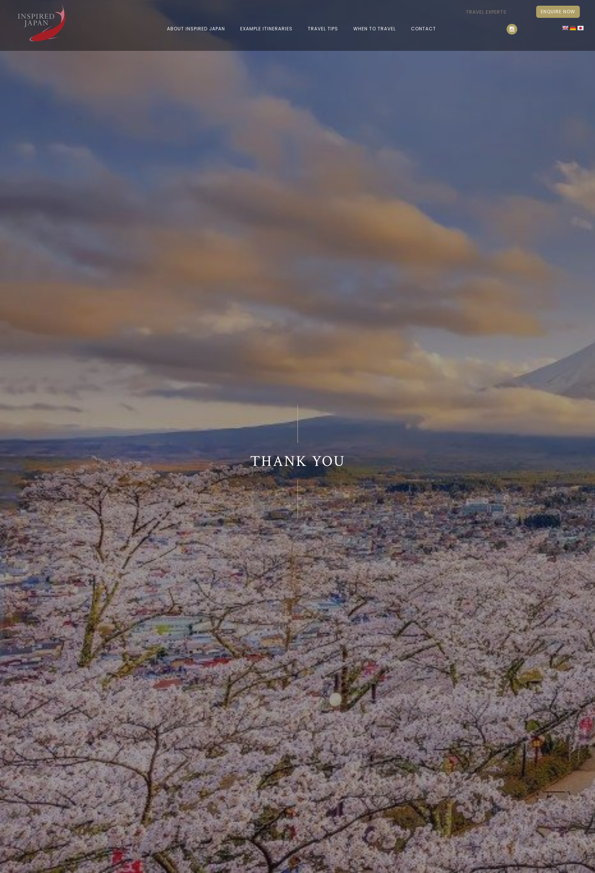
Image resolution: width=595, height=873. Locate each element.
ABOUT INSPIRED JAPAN (196, 28)
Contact (423, 28)
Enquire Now (558, 11)
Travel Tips (323, 28)
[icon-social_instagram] (514, 29)
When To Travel (374, 28)
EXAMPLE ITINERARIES (266, 28)
